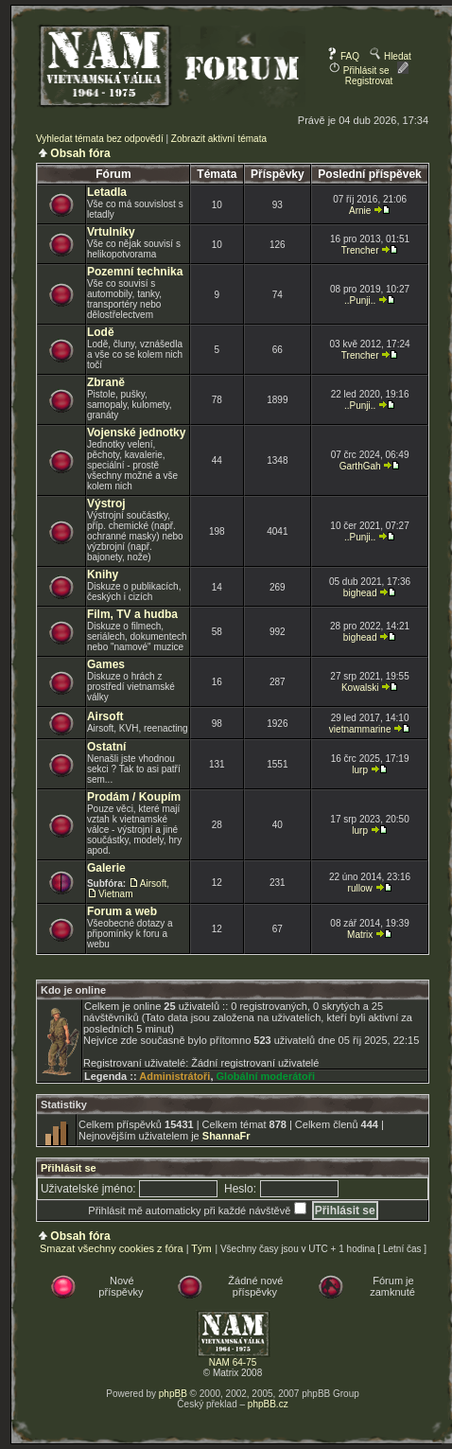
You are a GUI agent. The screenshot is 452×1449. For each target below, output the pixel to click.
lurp (360, 770)
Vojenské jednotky (136, 432)
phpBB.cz (268, 1404)
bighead (360, 593)
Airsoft (105, 716)
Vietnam (115, 894)
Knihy (102, 574)
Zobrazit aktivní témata (219, 138)
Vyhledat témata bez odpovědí (100, 138)
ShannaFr (226, 1135)
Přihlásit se (359, 70)
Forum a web (122, 911)
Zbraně (106, 382)
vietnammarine (360, 729)
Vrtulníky (111, 232)
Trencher (360, 250)
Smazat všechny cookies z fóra (111, 1248)
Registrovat (377, 75)
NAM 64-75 (233, 1362)
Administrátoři (174, 1076)
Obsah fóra (80, 153)
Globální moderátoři (266, 1076)
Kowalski (359, 687)
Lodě (100, 332)
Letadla (107, 192)
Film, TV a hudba (132, 614)
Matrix (360, 934)
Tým (201, 1248)
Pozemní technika (135, 271)
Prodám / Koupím (134, 797)
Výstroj (106, 503)
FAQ (342, 56)
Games (106, 664)
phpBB (173, 1393)
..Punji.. (359, 300)
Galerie (106, 868)
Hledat (390, 56)
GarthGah (360, 466)
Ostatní (106, 746)
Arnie (360, 210)
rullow (360, 888)
